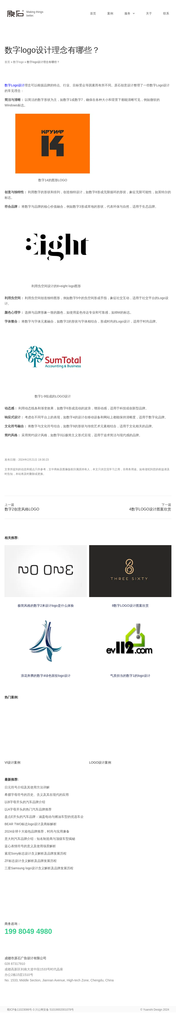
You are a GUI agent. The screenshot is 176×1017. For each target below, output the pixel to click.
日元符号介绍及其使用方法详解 (27, 787)
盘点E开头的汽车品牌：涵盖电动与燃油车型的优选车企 (44, 817)
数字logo (18, 62)
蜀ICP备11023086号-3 (20, 1009)
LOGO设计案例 (100, 762)
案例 (110, 13)
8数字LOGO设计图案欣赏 (130, 605)
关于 (149, 13)
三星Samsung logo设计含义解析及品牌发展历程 (39, 868)
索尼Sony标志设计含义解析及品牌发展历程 (35, 853)
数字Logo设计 (15, 85)
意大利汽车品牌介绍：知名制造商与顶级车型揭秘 (40, 839)
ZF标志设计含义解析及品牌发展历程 (31, 861)
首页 (93, 13)
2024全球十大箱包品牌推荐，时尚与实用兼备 (37, 831)
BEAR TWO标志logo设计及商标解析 (31, 824)
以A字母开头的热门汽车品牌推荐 (28, 809)
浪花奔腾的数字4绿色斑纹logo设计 (45, 675)
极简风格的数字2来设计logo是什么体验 (46, 605)
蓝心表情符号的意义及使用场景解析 (30, 846)
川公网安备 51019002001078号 (54, 1009)
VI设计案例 (12, 762)
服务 (129, 13)
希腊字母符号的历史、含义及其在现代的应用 (37, 794)
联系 (166, 13)
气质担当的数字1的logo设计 (130, 675)
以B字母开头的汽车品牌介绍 (25, 802)
